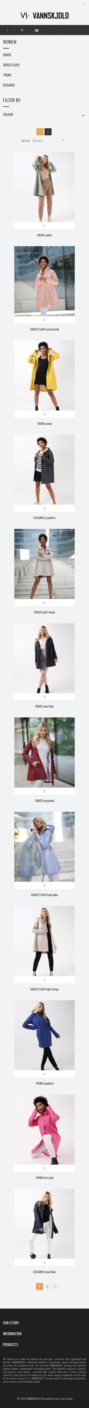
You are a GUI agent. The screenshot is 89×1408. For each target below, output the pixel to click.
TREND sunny (44, 423)
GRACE (7, 55)
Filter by (12, 100)
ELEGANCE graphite (44, 517)
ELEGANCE (9, 85)
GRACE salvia (44, 235)
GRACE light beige (44, 612)
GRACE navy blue (44, 706)
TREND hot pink (45, 1177)
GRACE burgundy (44, 800)
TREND (7, 75)
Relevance (49, 140)
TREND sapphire (44, 1083)
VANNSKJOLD (33, 1398)
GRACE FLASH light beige (44, 989)
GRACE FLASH (11, 65)
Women (10, 42)
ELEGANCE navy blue (44, 1272)
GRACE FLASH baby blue (44, 894)
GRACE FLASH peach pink (44, 329)
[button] (22, 30)
